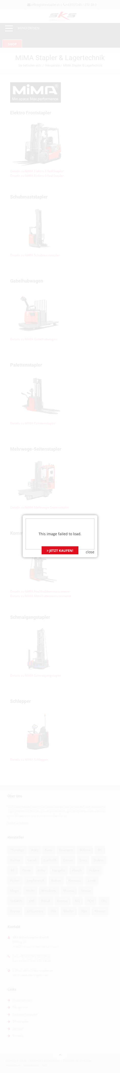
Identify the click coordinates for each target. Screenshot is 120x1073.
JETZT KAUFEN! (60, 514)
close (90, 515)
